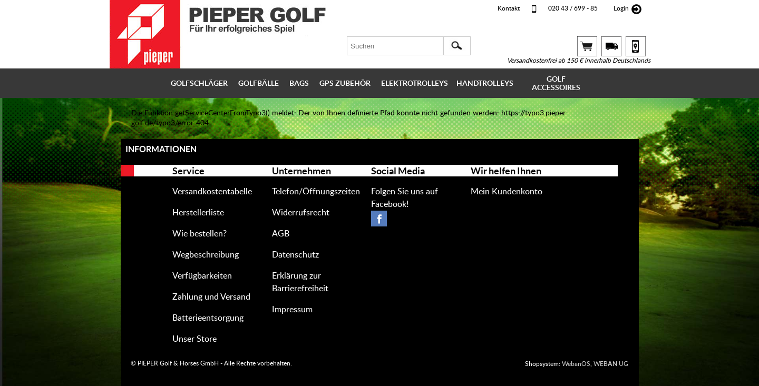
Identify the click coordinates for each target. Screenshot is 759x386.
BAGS (299, 83)
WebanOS (576, 364)
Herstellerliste (198, 213)
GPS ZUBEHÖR (345, 83)
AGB (280, 234)
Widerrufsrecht (300, 213)
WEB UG (610, 364)
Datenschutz (295, 255)
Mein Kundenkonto (506, 191)
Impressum (292, 309)
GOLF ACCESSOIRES (556, 83)
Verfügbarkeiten (202, 276)
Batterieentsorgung (208, 318)
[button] (457, 45)
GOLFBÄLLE (258, 83)
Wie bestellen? (199, 234)
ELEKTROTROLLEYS (414, 83)
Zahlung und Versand (211, 297)
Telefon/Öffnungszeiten (316, 191)
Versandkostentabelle (212, 191)
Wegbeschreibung (205, 255)
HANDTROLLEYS (484, 83)
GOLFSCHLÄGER (199, 83)
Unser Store (194, 339)
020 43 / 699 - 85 (573, 8)
